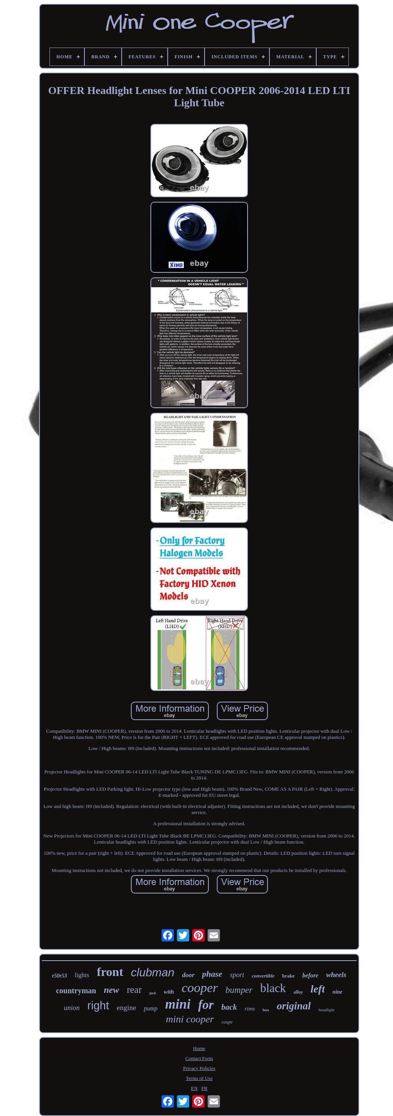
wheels (336, 975)
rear (134, 989)
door (188, 975)
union (72, 1008)
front (110, 972)
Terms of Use (199, 1078)
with (169, 992)
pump (151, 1008)
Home (199, 1048)
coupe (227, 1022)
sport (237, 975)
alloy (298, 992)
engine (126, 1008)
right (98, 1005)
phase (212, 974)
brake (288, 976)
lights (82, 975)
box (266, 1009)
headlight (327, 1009)
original (294, 1006)
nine (337, 992)
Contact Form (199, 1058)
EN (194, 1088)
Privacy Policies (199, 1068)
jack (152, 993)
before (310, 975)
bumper (239, 990)
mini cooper (190, 1019)
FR (204, 1088)
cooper (200, 988)
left (317, 989)
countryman (76, 990)
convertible (263, 976)
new (111, 990)
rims (250, 1009)
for (205, 1005)
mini (177, 1004)
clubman (152, 972)
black (273, 988)
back (229, 1007)
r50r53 (59, 976)
